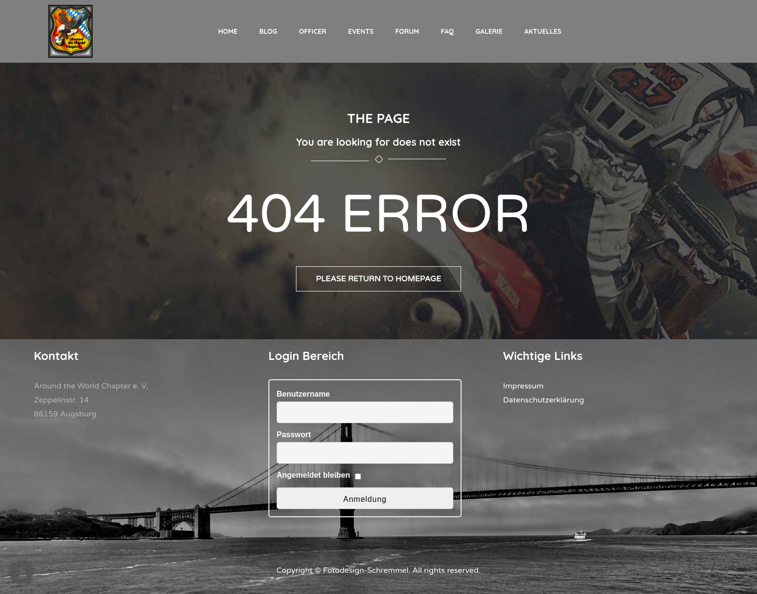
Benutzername (303, 394)
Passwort (294, 434)
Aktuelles (542, 31)
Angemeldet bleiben (313, 475)
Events (361, 31)
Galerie (489, 31)
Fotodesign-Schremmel (365, 570)
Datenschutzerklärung (543, 400)
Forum (407, 31)
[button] (21, 573)
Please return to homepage (378, 279)
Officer (312, 31)
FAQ (447, 31)
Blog (268, 31)
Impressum (523, 386)
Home (228, 31)
